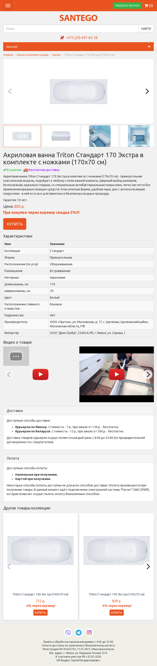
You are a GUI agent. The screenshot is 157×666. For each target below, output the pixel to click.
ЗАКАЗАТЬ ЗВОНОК (127, 5)
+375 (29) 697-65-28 (82, 38)
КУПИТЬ (15, 224)
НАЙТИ (146, 28)
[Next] (146, 91)
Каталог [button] (80, 46)
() (149, 6)
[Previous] (10, 91)
